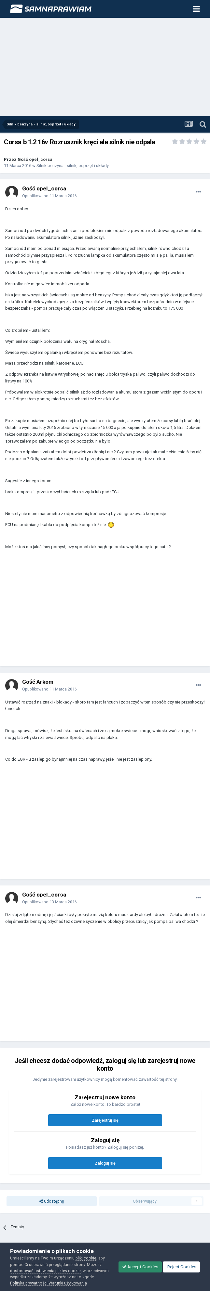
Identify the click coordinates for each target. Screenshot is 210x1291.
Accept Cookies (140, 1266)
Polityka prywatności (29, 1283)
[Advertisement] (105, 67)
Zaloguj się (105, 1163)
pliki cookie (86, 1258)
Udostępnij (51, 1201)
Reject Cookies (181, 1266)
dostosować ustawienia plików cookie (45, 1270)
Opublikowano (49, 195)
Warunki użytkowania (68, 1283)
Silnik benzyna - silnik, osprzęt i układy (72, 165)
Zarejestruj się (105, 1120)
